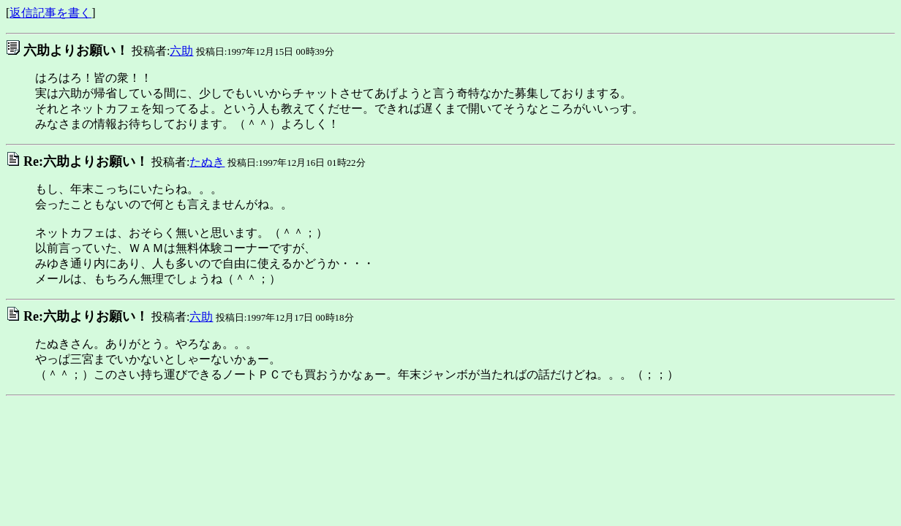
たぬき (207, 162)
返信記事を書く (50, 13)
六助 (181, 51)
